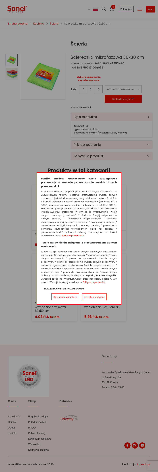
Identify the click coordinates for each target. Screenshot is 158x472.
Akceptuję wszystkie (94, 296)
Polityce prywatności (73, 235)
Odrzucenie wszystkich (65, 296)
